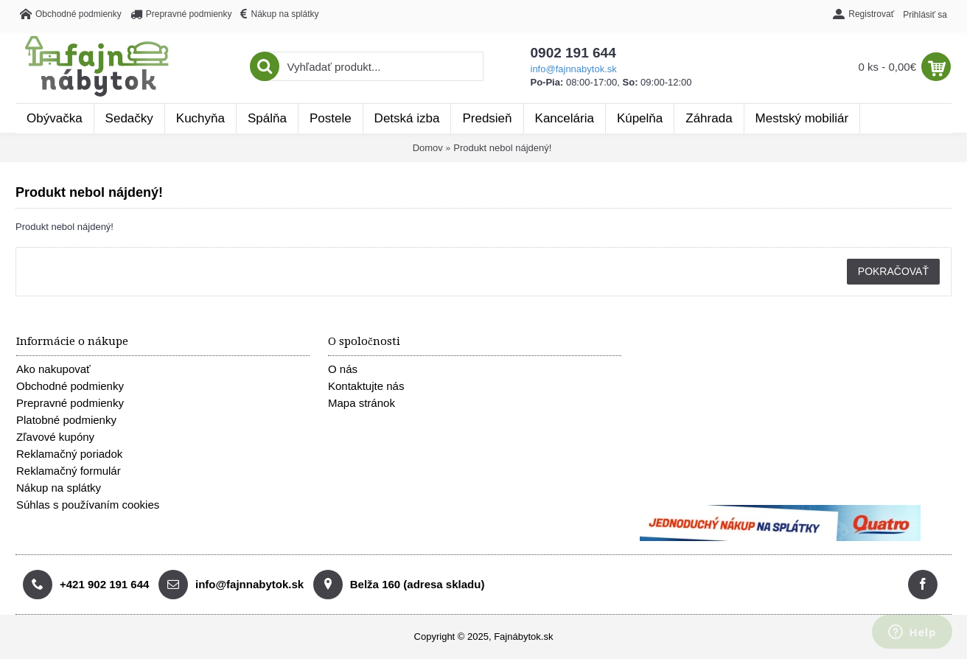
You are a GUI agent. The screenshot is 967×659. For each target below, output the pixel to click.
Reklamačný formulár (68, 470)
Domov (428, 147)
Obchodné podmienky (70, 386)
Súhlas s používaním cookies (87, 504)
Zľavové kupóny (55, 436)
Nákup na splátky (58, 487)
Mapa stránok (361, 403)
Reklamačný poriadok (69, 453)
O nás (342, 369)
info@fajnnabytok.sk (574, 68)
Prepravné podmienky (70, 403)
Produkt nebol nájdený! (502, 147)
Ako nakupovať (53, 369)
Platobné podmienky (66, 420)
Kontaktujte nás (366, 386)
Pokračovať (893, 271)
